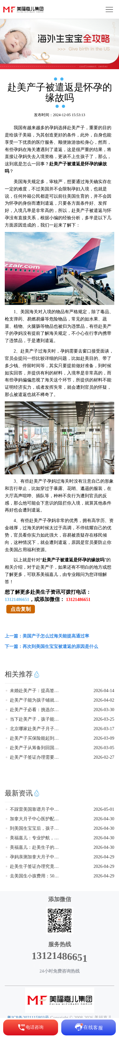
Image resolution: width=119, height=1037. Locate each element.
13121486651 (17, 599)
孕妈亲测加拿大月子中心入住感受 (36, 857)
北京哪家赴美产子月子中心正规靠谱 (36, 728)
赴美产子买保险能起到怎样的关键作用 (36, 738)
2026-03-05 (104, 747)
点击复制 (20, 609)
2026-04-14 (104, 690)
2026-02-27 (104, 757)
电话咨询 (30, 1027)
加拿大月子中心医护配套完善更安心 (36, 818)
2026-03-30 (104, 709)
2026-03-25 (104, 719)
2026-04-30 (104, 818)
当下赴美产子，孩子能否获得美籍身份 (36, 719)
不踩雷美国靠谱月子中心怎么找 (36, 809)
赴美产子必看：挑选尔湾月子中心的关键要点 (36, 709)
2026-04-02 (104, 700)
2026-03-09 (104, 738)
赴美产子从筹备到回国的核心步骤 (36, 747)
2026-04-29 (104, 857)
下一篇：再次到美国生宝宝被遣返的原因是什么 (51, 646)
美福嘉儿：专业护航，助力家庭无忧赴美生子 (36, 838)
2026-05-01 (104, 809)
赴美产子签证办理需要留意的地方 (36, 757)
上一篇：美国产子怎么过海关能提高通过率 (47, 636)
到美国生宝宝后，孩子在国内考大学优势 (36, 828)
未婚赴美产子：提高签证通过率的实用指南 (36, 690)
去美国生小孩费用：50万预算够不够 (36, 876)
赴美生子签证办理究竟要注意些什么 (36, 866)
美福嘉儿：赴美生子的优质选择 (36, 847)
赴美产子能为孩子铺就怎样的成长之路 (36, 700)
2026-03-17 (104, 728)
